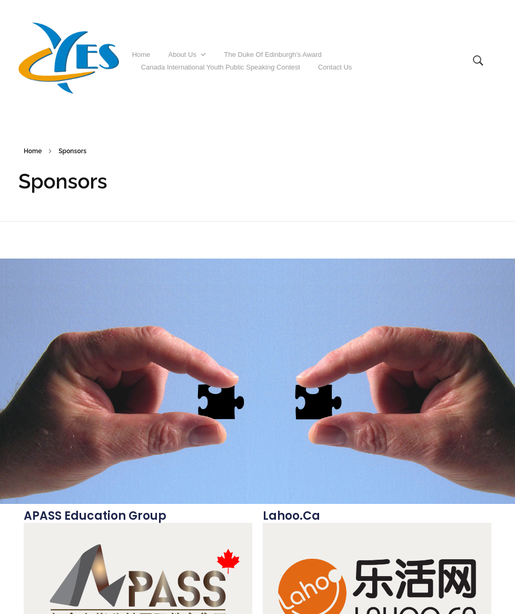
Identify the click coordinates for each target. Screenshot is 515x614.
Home (33, 151)
